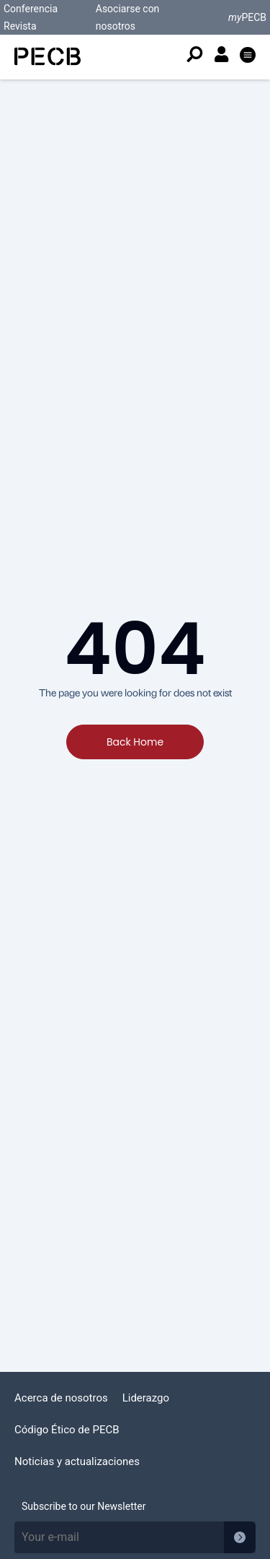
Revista (20, 26)
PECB (247, 17)
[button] (248, 56)
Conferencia (31, 8)
